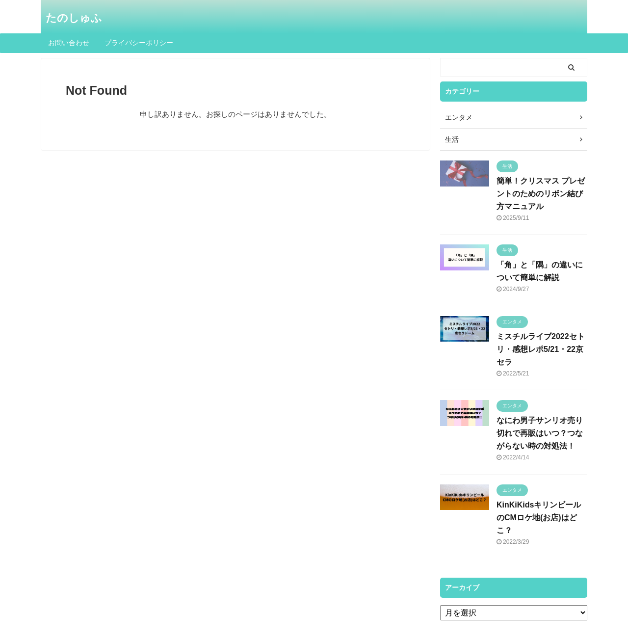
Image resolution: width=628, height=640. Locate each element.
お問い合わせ (68, 43)
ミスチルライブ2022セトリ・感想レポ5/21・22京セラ (541, 349)
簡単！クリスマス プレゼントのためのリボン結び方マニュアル (541, 194)
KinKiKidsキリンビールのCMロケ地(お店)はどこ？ (539, 517)
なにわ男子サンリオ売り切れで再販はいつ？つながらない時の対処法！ (540, 433)
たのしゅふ (74, 18)
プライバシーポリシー (139, 43)
